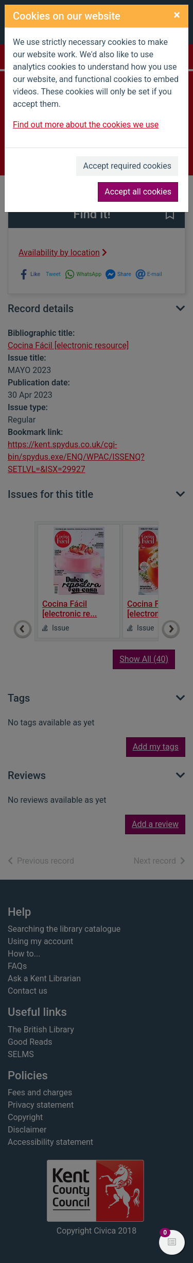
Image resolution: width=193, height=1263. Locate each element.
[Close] (176, 15)
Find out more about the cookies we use (86, 124)
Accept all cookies (137, 192)
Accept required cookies (127, 166)
